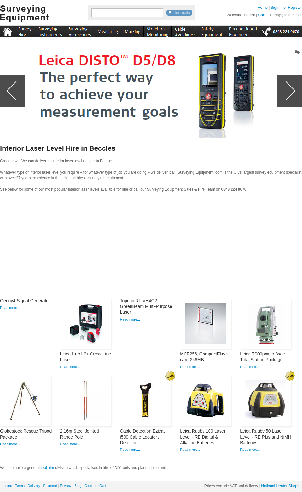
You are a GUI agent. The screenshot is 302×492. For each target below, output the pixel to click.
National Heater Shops (280, 486)
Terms (20, 486)
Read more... (10, 308)
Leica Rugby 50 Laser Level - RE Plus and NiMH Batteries (265, 436)
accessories (79, 30)
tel (281, 30)
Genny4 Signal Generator (25, 300)
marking (132, 30)
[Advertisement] (151, 247)
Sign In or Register (286, 7)
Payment (50, 486)
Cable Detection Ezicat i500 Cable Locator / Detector (142, 436)
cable (184, 30)
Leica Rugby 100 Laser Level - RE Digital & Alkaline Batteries (202, 436)
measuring (107, 30)
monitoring (157, 30)
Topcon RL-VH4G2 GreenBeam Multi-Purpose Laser (146, 306)
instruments (25, 30)
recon (243, 30)
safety (212, 30)
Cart (262, 15)
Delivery (34, 486)
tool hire (47, 468)
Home (263, 7)
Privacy (65, 486)
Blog (77, 486)
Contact (90, 486)
